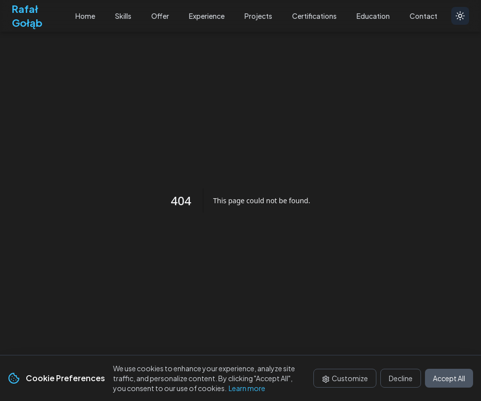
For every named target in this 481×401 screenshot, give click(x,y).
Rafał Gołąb (27, 15)
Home (85, 15)
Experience (207, 15)
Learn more (247, 388)
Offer (160, 15)
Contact (423, 15)
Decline (401, 378)
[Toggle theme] (460, 16)
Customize (345, 378)
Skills (123, 15)
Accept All (449, 378)
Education (373, 15)
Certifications (314, 15)
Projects (258, 15)
